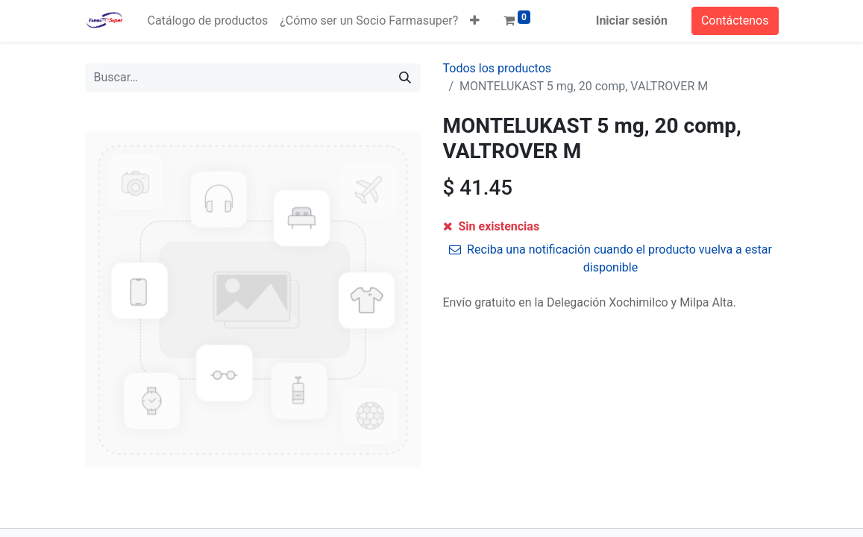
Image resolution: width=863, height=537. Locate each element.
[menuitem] (208, 21)
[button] (475, 21)
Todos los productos (497, 68)
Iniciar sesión (632, 20)
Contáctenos (735, 20)
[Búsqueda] (405, 77)
